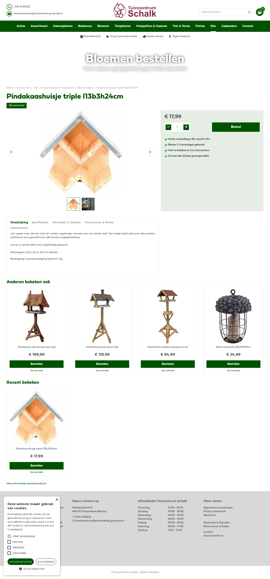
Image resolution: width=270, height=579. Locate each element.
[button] (24, 536)
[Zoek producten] (226, 12)
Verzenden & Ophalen (66, 222)
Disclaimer (209, 515)
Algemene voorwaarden (218, 508)
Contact (208, 532)
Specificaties (40, 222)
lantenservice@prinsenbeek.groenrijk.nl (38, 13)
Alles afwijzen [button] (46, 561)
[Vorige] (11, 152)
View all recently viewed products (26, 483)
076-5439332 (83, 517)
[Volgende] (150, 152)
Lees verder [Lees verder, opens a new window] (30, 529)
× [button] (56, 499)
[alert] (32, 535)
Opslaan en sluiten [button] (20, 561)
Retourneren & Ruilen (99, 222)
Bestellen (37, 364)
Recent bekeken (23, 383)
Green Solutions (149, 572)
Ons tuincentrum (213, 536)
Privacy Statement (214, 511)
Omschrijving (19, 222)
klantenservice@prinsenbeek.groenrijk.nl (100, 521)
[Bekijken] (259, 12)
